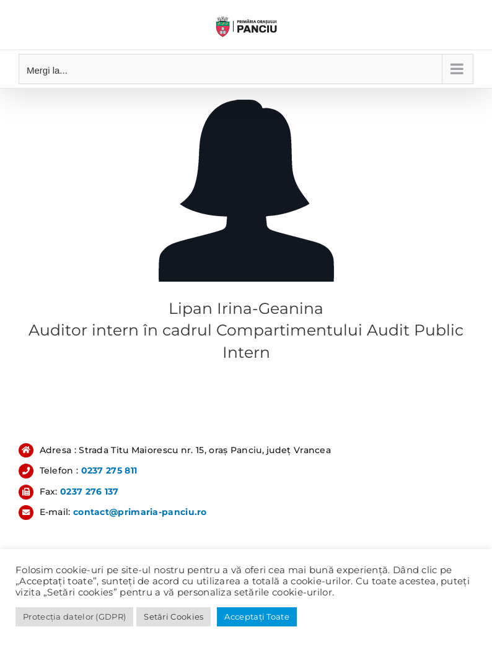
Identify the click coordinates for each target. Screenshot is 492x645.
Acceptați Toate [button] (256, 616)
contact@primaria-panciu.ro (140, 511)
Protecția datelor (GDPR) (74, 616)
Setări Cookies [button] (173, 616)
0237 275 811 (109, 470)
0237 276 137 (89, 491)
